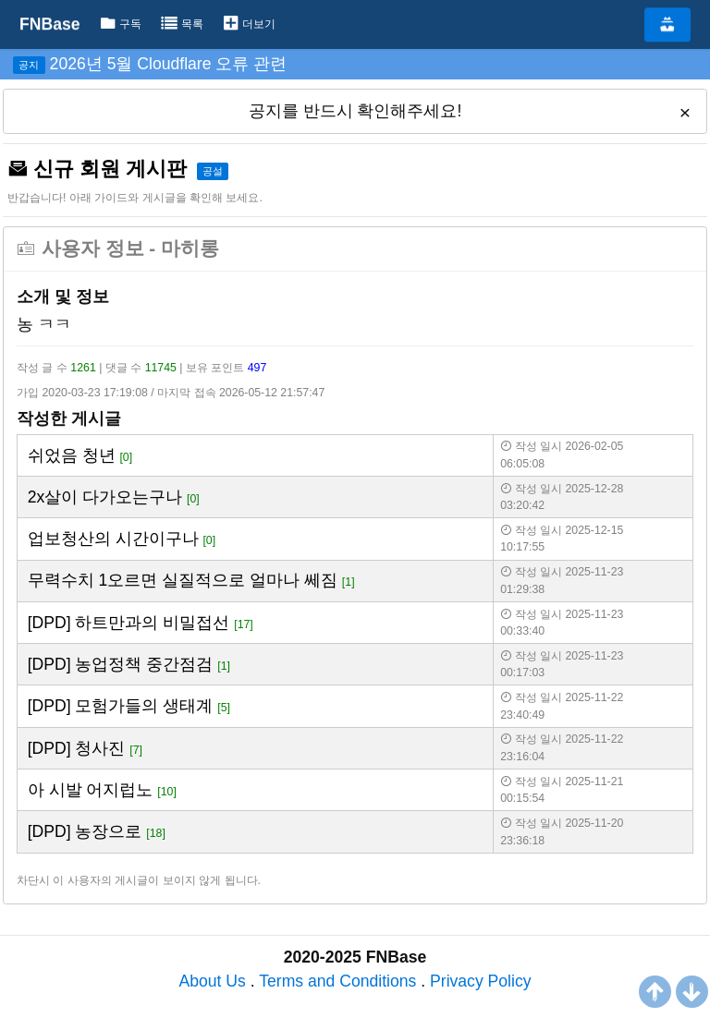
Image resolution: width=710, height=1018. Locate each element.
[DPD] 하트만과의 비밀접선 (129, 622)
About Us (211, 981)
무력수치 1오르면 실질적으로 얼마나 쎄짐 (182, 580)
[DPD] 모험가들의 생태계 (121, 706)
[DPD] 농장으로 (85, 831)
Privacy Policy (481, 981)
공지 (28, 64)
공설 (212, 170)
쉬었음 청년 (72, 455)
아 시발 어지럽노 (90, 790)
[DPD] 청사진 (77, 748)
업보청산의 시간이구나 (113, 538)
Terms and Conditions (337, 981)
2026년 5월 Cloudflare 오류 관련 (169, 64)
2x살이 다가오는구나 (105, 497)
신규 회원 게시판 (97, 168)
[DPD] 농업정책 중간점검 (121, 664)
